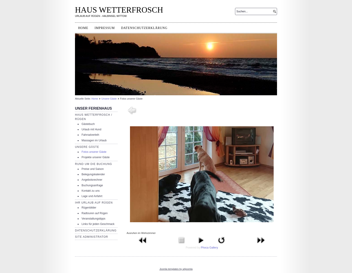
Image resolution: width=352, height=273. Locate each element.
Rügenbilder (88, 207)
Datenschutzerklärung (144, 28)
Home (83, 28)
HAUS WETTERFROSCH (119, 9)
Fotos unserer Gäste (93, 151)
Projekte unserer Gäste (95, 157)
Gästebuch (88, 124)
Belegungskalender (93, 174)
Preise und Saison (92, 169)
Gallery (213, 247)
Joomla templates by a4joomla (176, 269)
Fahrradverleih (90, 134)
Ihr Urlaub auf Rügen (94, 202)
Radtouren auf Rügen (94, 213)
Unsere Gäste (109, 98)
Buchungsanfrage (92, 185)
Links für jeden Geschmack (97, 224)
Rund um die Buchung (93, 164)
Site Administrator (91, 236)
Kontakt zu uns (90, 190)
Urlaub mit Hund (91, 129)
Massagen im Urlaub (93, 140)
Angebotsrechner (91, 179)
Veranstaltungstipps (93, 218)
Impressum (105, 28)
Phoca (205, 247)
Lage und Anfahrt (91, 196)
